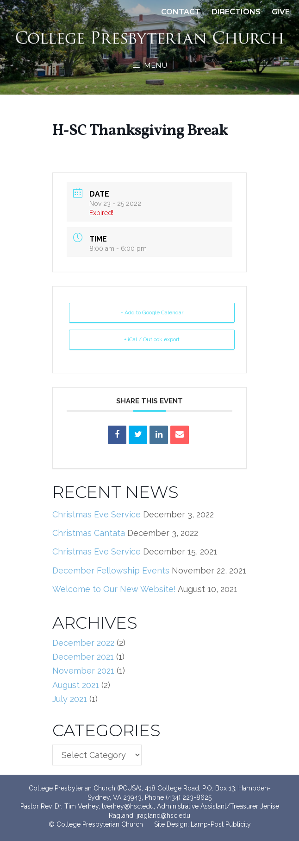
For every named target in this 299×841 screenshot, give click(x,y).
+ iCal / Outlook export (152, 339)
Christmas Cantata (88, 533)
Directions (236, 11)
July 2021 (69, 699)
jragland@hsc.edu (163, 815)
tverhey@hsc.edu (128, 806)
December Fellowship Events (110, 570)
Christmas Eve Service (96, 514)
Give (281, 11)
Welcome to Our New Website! (114, 589)
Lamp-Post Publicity (221, 824)
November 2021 (83, 670)
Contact (180, 11)
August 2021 (75, 685)
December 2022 (83, 643)
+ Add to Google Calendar (152, 312)
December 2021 (83, 657)
